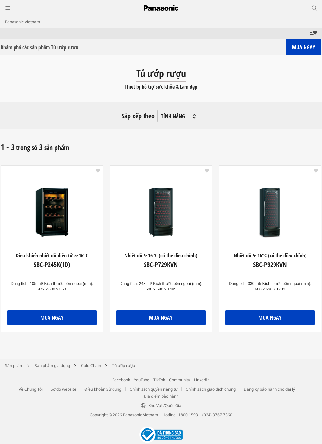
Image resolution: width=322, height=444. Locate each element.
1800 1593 (188, 415)
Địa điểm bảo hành (161, 396)
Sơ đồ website (63, 389)
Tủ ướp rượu (123, 365)
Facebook (121, 380)
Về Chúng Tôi (31, 389)
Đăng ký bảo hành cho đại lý (269, 389)
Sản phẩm (14, 365)
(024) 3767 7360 (217, 415)
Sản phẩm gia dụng (52, 365)
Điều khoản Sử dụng (102, 389)
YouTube (141, 380)
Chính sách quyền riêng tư (153, 389)
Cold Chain (91, 365)
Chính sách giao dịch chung (211, 389)
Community (179, 380)
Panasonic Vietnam (22, 22)
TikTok (159, 380)
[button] (98, 171)
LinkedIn (201, 380)
